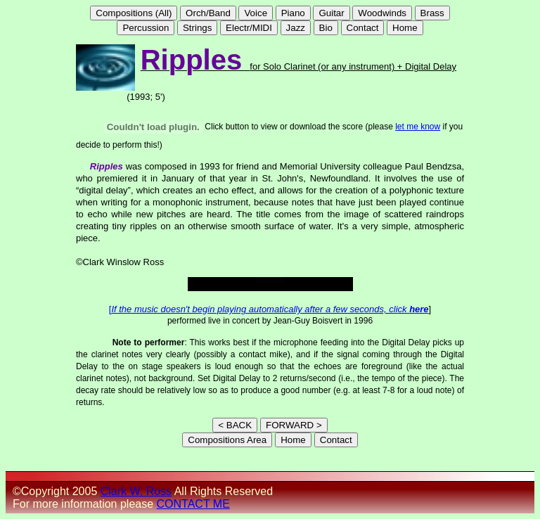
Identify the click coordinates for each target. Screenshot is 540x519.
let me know (417, 127)
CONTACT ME (193, 504)
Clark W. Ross (136, 491)
